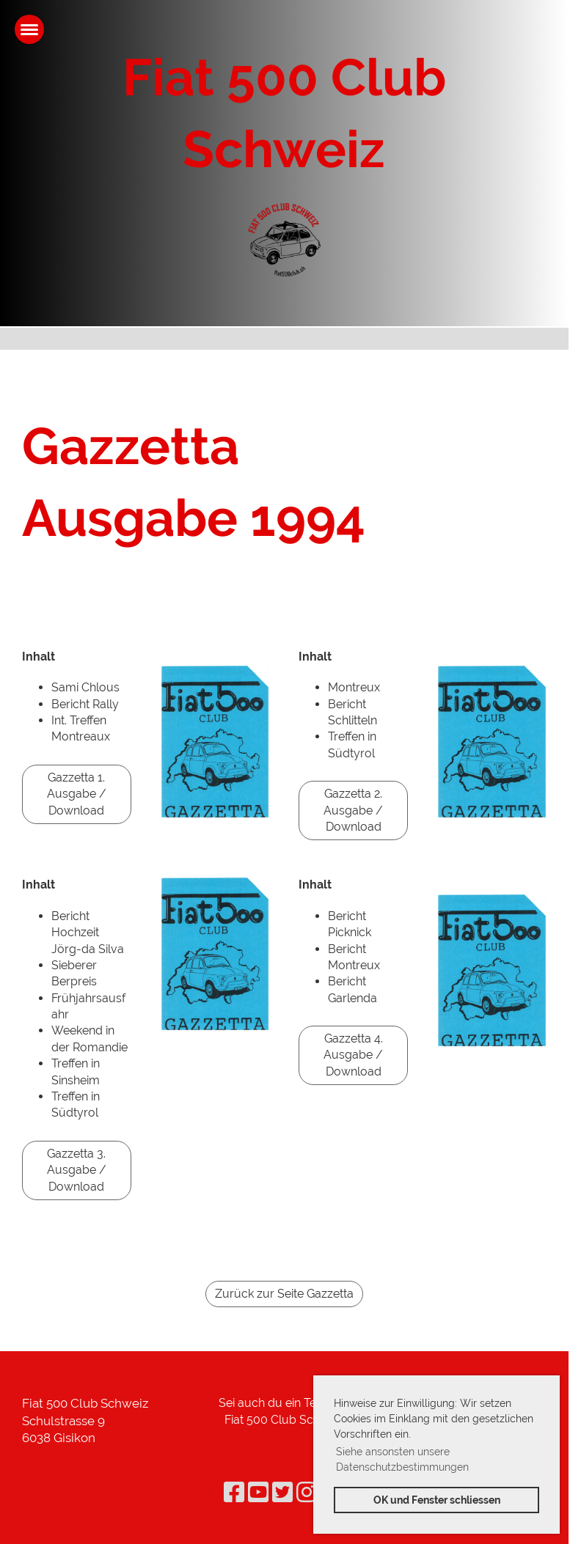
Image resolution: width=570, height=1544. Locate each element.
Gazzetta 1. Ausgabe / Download (76, 794)
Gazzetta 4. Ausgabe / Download (353, 1055)
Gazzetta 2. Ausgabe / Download (353, 810)
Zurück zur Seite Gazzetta (284, 1294)
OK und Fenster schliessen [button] (436, 1499)
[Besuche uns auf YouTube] (258, 1492)
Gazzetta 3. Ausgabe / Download (76, 1170)
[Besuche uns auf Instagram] (306, 1492)
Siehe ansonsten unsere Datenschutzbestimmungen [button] (402, 1459)
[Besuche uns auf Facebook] (234, 1492)
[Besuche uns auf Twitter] (282, 1492)
